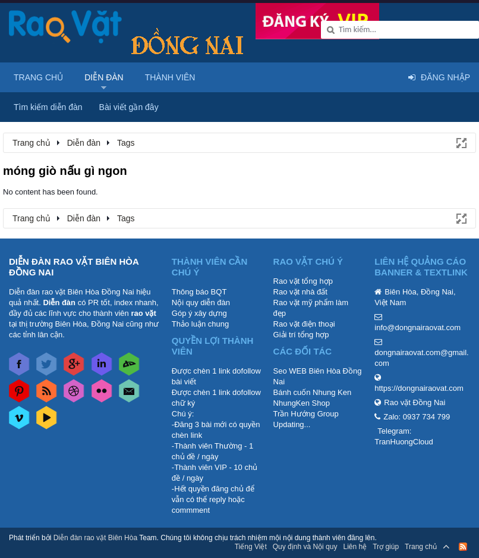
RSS (463, 547)
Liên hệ (355, 547)
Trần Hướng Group (306, 413)
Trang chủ (38, 77)
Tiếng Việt (251, 547)
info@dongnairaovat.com (417, 327)
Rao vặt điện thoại (304, 323)
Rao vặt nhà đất (300, 291)
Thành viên (170, 77)
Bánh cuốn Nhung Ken (312, 392)
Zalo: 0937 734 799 (416, 416)
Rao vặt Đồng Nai (414, 402)
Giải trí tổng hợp (301, 334)
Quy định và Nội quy (305, 547)
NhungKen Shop (301, 403)
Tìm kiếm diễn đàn (48, 107)
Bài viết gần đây (129, 107)
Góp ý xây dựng (199, 313)
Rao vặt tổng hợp (303, 281)
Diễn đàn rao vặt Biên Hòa (95, 538)
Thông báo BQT (199, 291)
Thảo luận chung (200, 323)
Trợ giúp (386, 547)
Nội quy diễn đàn (201, 302)
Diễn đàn (104, 77)
